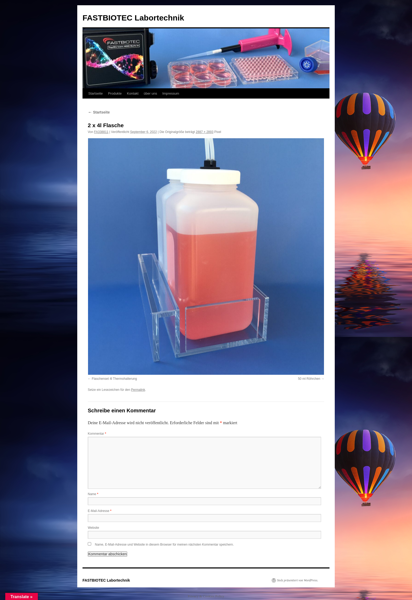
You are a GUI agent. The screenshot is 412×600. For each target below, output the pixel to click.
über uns (150, 93)
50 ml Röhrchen (309, 379)
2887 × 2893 (204, 132)
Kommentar (97, 433)
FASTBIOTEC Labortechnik (133, 17)
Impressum (170, 93)
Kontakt (132, 93)
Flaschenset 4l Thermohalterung (114, 379)
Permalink (138, 390)
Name (93, 494)
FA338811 (101, 132)
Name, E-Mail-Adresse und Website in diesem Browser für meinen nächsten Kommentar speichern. (164, 544)
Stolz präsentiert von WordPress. (297, 580)
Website (93, 528)
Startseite (95, 93)
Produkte (115, 93)
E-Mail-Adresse (99, 511)
